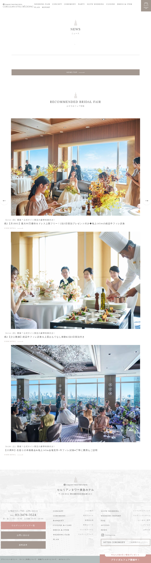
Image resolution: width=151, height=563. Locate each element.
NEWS (104, 530)
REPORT (46, 7)
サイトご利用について (28, 559)
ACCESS (105, 525)
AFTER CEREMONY (125, 543)
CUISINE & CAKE (62, 525)
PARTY (81, 4)
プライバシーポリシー (9, 559)
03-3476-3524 (25, 515)
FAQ (103, 520)
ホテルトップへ (66, 559)
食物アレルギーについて (48, 559)
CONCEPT (57, 4)
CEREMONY (70, 4)
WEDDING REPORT (111, 516)
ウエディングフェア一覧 (23, 525)
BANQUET (58, 520)
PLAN (37, 7)
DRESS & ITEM (124, 4)
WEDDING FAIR (42, 4)
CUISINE (110, 4)
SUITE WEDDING (95, 4)
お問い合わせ (23, 535)
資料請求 (23, 545)
